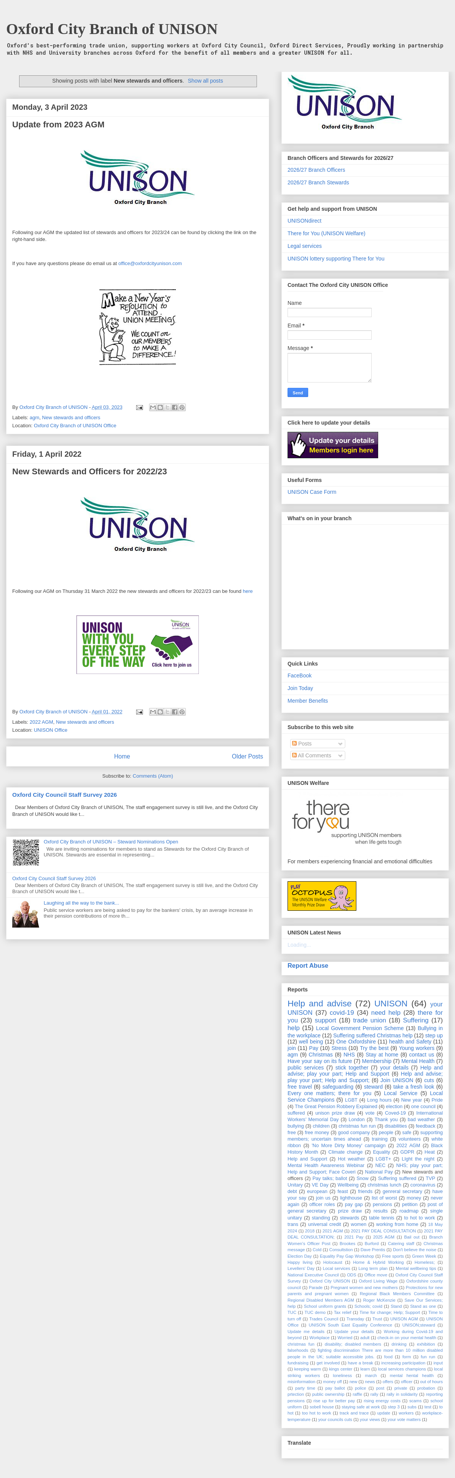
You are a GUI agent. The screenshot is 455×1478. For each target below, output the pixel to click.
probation (426, 1388)
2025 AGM (384, 1237)
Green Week (424, 1256)
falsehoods (298, 1350)
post (380, 1388)
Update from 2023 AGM (58, 124)
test (427, 1407)
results (381, 1211)
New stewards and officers (71, 417)
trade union (369, 1020)
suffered (296, 1113)
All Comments (311, 755)
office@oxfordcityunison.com (150, 263)
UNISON (391, 1003)
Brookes (347, 1243)
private (400, 1388)
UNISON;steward (418, 1325)
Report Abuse (308, 965)
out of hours (431, 1381)
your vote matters (404, 1419)
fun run (428, 1356)
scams (415, 1400)
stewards (349, 1218)
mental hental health (412, 1375)
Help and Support (307, 1159)
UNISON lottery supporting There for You (336, 259)
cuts (429, 1080)
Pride (437, 1100)
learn (365, 1369)
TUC (292, 1312)
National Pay (379, 1172)
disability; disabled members (353, 1344)
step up (434, 1035)
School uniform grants (325, 1306)
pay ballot (335, 1388)
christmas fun (301, 1344)
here (248, 591)
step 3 (394, 1407)
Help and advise (320, 1003)
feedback (425, 1126)
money (413, 1198)
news (370, 1381)
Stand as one (423, 1306)
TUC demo (315, 1312)
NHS (349, 1055)
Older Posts (247, 756)
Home (122, 756)
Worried (345, 1337)
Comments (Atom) (153, 776)
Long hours (379, 1100)
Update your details (354, 1331)
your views (370, 1419)
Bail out (411, 1237)
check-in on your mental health (406, 1337)
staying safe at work (361, 1407)
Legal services (305, 246)
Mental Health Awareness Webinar (326, 1165)
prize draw (350, 1211)
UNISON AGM (404, 1319)
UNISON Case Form (312, 492)
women (359, 1224)
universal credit (324, 1224)
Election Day (300, 1256)
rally (374, 1394)
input (438, 1363)
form (406, 1356)
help (294, 1028)
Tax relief (342, 1312)
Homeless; (424, 1262)
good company (354, 1132)
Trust (377, 1319)
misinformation (301, 1381)
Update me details (306, 1331)
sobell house (322, 1407)
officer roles (322, 1204)
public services (306, 1068)
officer (407, 1381)
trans (293, 1224)
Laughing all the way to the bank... (81, 903)
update (383, 1413)
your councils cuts (335, 1419)
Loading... (299, 945)
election (394, 1106)
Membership (377, 1061)
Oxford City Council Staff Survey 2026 (64, 794)
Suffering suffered (397, 1178)
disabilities (396, 1126)
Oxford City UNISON (330, 1281)
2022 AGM (41, 722)
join (292, 1048)
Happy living (300, 1262)
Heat (429, 1152)
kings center (341, 1369)
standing (321, 1218)
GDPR (407, 1152)
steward (373, 1087)
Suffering (416, 1020)
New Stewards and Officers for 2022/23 (89, 471)
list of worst (384, 1198)
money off (332, 1381)
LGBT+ (383, 1159)
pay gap (354, 1204)
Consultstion (341, 1249)
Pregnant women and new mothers (364, 1287)
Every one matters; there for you (329, 1093)
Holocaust (332, 1262)
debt (292, 1191)
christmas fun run (356, 1126)
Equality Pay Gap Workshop (347, 1256)
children (321, 1126)
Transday (355, 1319)
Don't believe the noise (414, 1249)
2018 (310, 1231)
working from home (397, 1224)
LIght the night (418, 1159)
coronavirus (422, 1185)
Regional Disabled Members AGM (321, 1300)
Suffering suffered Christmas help (373, 1035)
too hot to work (317, 1413)
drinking (399, 1344)
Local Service (401, 1093)
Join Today (300, 688)
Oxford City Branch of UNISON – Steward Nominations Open (111, 842)
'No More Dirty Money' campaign (348, 1145)
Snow (362, 1178)
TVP (430, 1178)
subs (412, 1407)
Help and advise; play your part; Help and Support (365, 1071)
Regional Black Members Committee (397, 1293)
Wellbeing (348, 1185)
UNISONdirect (305, 221)
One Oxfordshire (356, 1042)
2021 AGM (333, 1231)
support (325, 1020)
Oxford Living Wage (378, 1281)
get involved (328, 1363)
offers (388, 1381)
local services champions (402, 1369)
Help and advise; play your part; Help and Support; (365, 1077)
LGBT (351, 1100)
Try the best (374, 1048)
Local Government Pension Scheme (360, 1028)
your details (394, 1068)
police (360, 1388)
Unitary (295, 1185)
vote (370, 1113)
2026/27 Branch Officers (316, 170)
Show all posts (205, 81)
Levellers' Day (301, 1268)
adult (364, 1337)
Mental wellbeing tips (416, 1268)
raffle (357, 1394)
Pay (313, 1048)
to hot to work (419, 1218)
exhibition (426, 1344)
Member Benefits (308, 701)
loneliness (342, 1375)
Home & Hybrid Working (378, 1262)
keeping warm (307, 1369)
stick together (351, 1068)
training (380, 1139)
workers (406, 1413)
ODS (351, 1275)
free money (317, 1132)
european (317, 1191)
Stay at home (382, 1055)
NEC (380, 1165)
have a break (360, 1363)
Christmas (321, 1055)
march (371, 1375)
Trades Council (323, 1319)
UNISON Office (50, 730)
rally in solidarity (402, 1394)
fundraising (298, 1363)
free (292, 1132)
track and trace (354, 1413)
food (388, 1356)
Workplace (319, 1337)
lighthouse (351, 1198)
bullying (296, 1126)
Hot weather (351, 1159)
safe (406, 1132)
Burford (372, 1243)
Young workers (416, 1048)
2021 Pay (353, 1237)
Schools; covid (368, 1306)
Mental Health (418, 1061)
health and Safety (410, 1042)
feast (343, 1191)
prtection (296, 1394)
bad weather (421, 1119)
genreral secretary (402, 1191)
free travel (300, 1087)
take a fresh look (413, 1087)
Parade (316, 1287)
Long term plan (372, 1268)
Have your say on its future (320, 1061)
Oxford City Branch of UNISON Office (75, 425)
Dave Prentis (373, 1249)
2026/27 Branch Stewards (318, 182)
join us (323, 1198)
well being (311, 1042)
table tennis (381, 1218)
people (386, 1132)
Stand (396, 1306)
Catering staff (401, 1243)
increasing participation (403, 1363)
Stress (339, 1048)
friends (365, 1191)
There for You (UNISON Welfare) (327, 233)
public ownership (328, 1394)
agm (34, 417)
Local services (336, 1268)
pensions (382, 1204)
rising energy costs (382, 1400)
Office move (375, 1275)
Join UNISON (396, 1080)
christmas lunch (384, 1185)
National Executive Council (313, 1275)
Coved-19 (395, 1113)
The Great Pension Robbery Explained (336, 1106)
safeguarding (337, 1087)
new (353, 1381)
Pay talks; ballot (329, 1178)
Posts (302, 744)
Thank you (386, 1119)
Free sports (393, 1256)
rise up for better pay (334, 1400)
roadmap (409, 1211)
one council (423, 1106)
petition (410, 1204)
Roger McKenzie (379, 1300)
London (357, 1119)
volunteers (409, 1139)
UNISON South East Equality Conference (350, 1325)
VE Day (320, 1185)
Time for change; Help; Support (389, 1312)
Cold (317, 1249)
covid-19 (342, 1012)
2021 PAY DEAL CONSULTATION (383, 1231)
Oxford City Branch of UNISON (112, 28)
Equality (381, 1152)
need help (386, 1012)
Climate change (345, 1152)
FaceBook (300, 675)
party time (305, 1388)
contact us (421, 1055)
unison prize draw (335, 1113)
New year (411, 1100)
